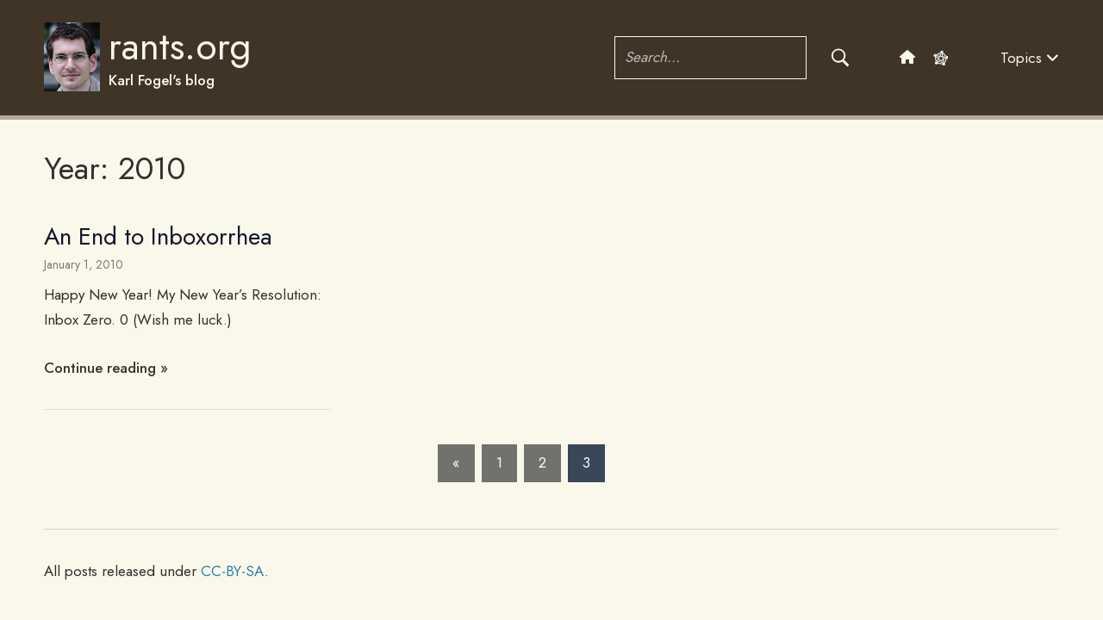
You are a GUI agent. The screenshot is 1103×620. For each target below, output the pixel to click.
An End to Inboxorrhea (158, 236)
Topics (1029, 57)
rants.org (180, 46)
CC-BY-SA (233, 571)
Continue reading (100, 367)
